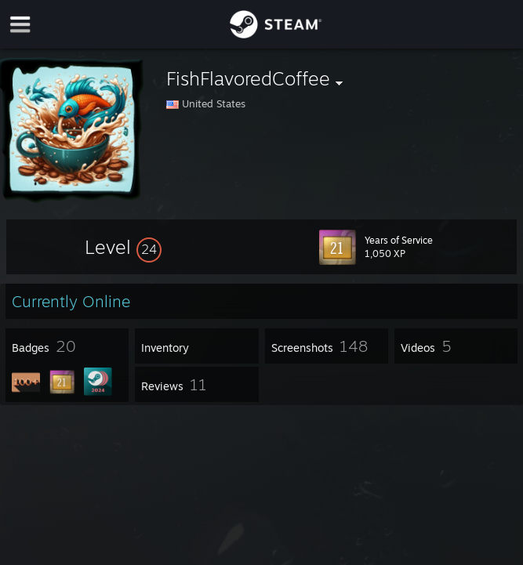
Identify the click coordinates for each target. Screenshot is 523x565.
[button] (123, 247)
